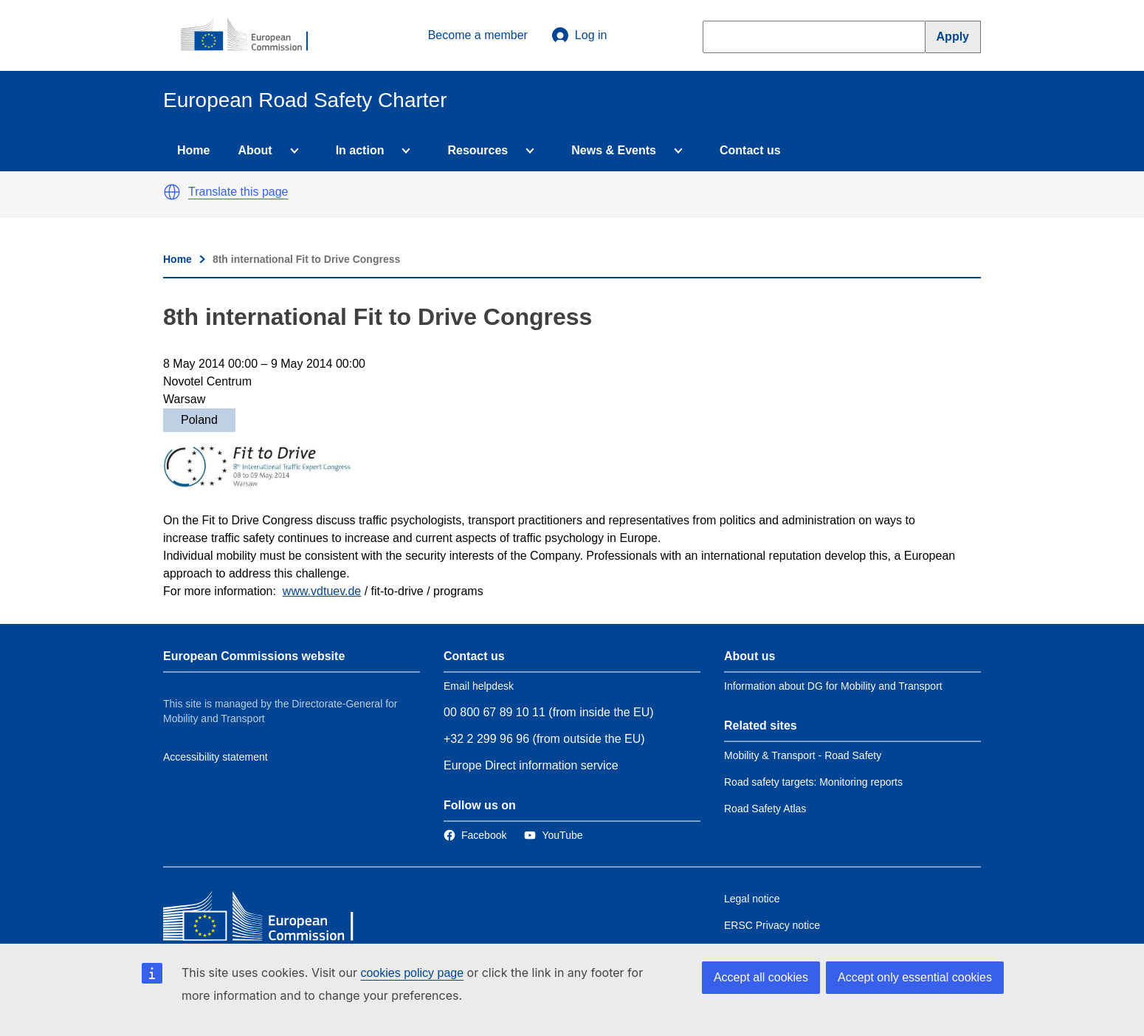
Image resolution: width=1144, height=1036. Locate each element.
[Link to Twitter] (553, 835)
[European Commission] (252, 35)
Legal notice (752, 899)
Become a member (478, 35)
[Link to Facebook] (475, 835)
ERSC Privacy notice (772, 925)
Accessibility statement (215, 757)
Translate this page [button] (238, 191)
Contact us (750, 150)
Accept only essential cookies (915, 977)
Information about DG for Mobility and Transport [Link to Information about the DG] (833, 686)
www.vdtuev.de (322, 591)
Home (193, 150)
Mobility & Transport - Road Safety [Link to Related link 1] (802, 755)
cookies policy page (412, 973)
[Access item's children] (291, 150)
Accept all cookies (761, 977)
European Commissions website (254, 656)
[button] (172, 192)
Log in (579, 35)
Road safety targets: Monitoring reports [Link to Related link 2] (813, 782)
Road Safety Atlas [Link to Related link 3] (765, 808)
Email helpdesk (479, 686)
